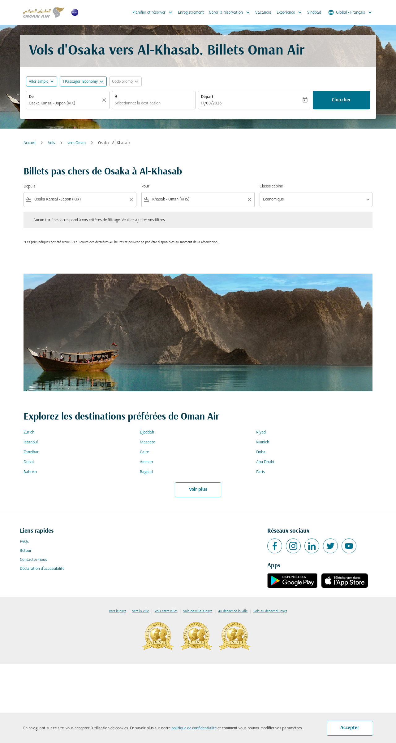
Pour (145, 186)
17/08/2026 (211, 103)
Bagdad (146, 472)
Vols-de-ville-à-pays (197, 611)
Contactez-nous (33, 559)
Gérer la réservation (231, 12)
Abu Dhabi (265, 462)
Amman (146, 462)
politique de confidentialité (194, 728)
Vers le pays (117, 611)
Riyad (261, 432)
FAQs (24, 541)
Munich (262, 442)
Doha (260, 452)
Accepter (349, 727)
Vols (51, 143)
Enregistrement (191, 12)
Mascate (147, 442)
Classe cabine (271, 186)
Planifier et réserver (153, 12)
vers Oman (76, 143)
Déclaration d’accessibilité (42, 568)
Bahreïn (30, 472)
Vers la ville (140, 611)
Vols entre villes (166, 611)
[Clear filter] (131, 199)
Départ (207, 97)
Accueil (30, 143)
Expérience (291, 12)
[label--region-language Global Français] (350, 12)
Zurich (29, 432)
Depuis (29, 186)
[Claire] (105, 100)
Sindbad (314, 12)
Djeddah (147, 432)
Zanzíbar (31, 452)
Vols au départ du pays (270, 611)
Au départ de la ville (233, 611)
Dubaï (29, 462)
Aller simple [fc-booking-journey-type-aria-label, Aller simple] (38, 81)
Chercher (341, 100)
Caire (144, 452)
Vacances (263, 12)
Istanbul (31, 442)
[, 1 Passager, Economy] (80, 81)
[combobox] (65, 103)
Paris (260, 472)
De (31, 97)
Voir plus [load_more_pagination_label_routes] (198, 489)
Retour (26, 550)
